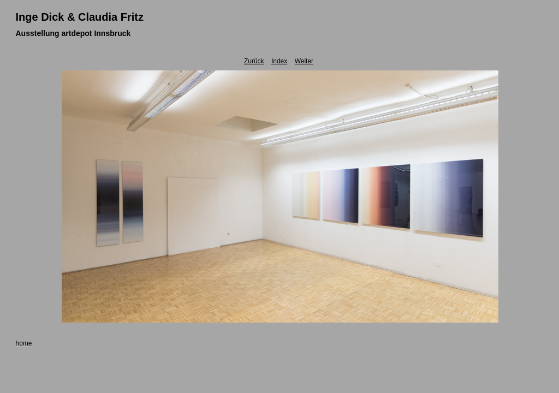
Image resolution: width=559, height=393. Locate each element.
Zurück (254, 61)
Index (279, 61)
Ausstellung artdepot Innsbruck (73, 33)
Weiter (304, 61)
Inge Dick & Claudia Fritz (80, 17)
